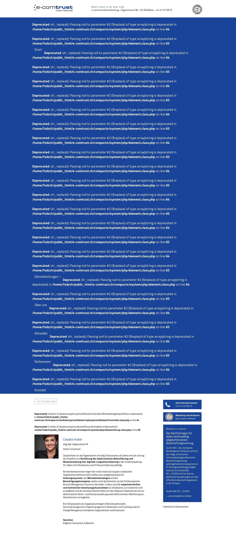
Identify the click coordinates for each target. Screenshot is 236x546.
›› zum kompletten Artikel (178, 496)
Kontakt (40, 390)
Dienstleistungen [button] (47, 276)
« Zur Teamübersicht (45, 401)
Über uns (40, 304)
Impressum (168, 506)
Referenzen (42, 361)
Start (38, 49)
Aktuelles (40, 333)
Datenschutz (182, 506)
